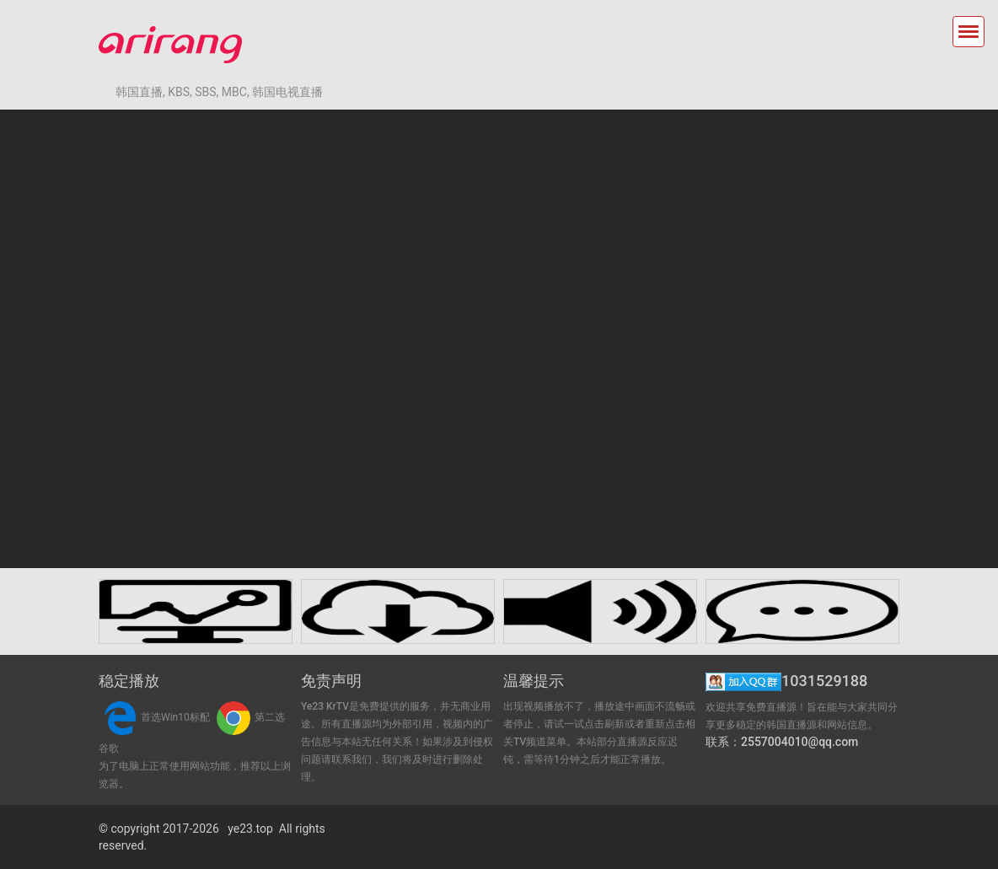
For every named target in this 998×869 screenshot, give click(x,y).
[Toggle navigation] (968, 31)
